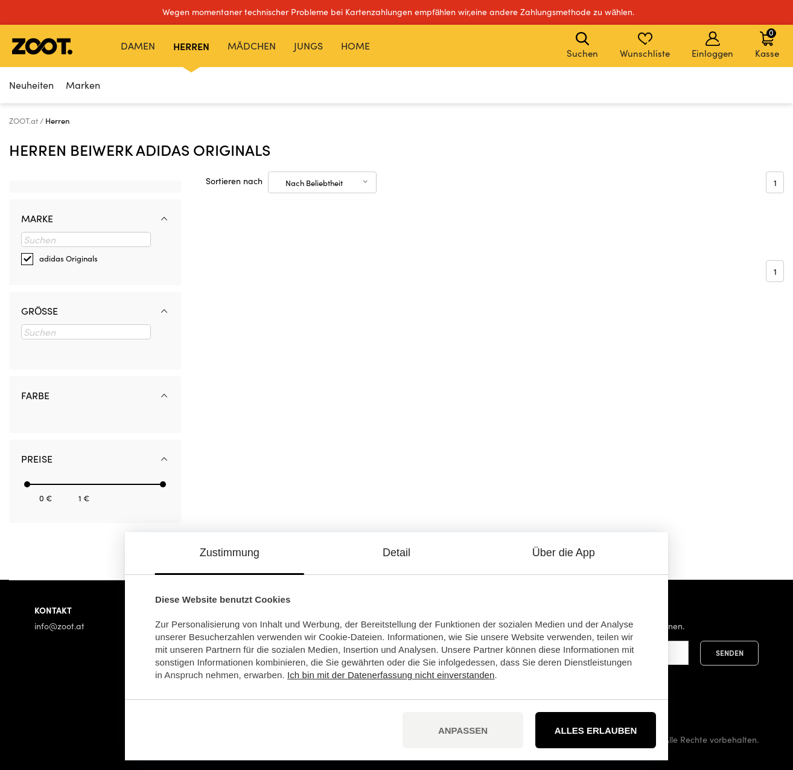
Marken (83, 85)
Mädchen (252, 45)
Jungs (308, 45)
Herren (191, 46)
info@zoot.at (59, 626)
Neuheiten (31, 85)
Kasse (767, 43)
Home (355, 45)
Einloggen (712, 45)
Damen (138, 45)
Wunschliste (645, 45)
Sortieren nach (234, 181)
